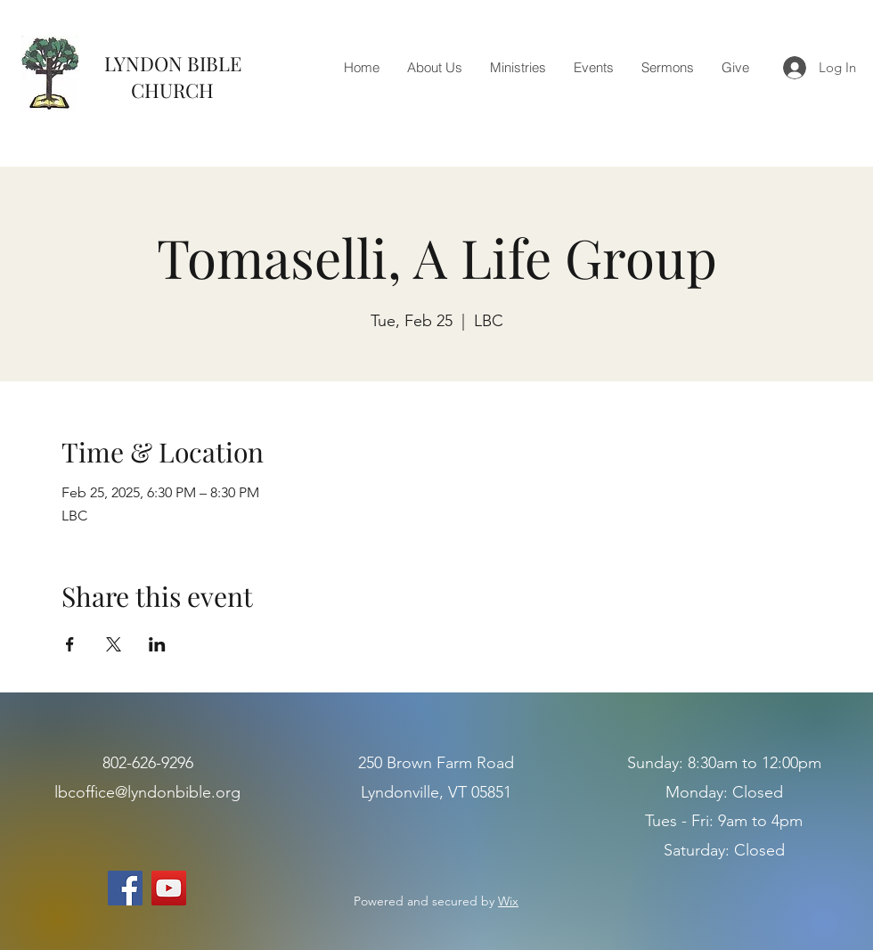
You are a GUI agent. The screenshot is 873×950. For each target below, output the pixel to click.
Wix (508, 901)
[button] (434, 67)
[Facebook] (125, 888)
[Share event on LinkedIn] (157, 644)
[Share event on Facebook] (69, 644)
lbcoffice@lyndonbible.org (147, 792)
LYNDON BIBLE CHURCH (172, 76)
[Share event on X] (113, 644)
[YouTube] (168, 888)
